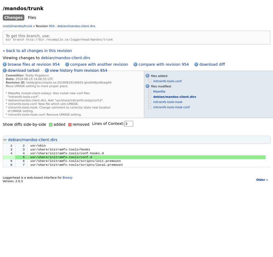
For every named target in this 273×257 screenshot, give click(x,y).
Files (32, 17)
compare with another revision (99, 65)
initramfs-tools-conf (167, 82)
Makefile (159, 92)
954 (52, 26)
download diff (212, 65)
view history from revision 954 (78, 71)
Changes (13, 17)
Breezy (67, 182)
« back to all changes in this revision (37, 51)
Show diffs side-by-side (24, 125)
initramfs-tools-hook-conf (171, 108)
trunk (28, 26)
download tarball (23, 71)
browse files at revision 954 (34, 65)
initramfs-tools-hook (168, 103)
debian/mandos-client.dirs (76, 26)
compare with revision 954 (163, 65)
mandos (17, 26)
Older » (262, 184)
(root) (7, 26)
